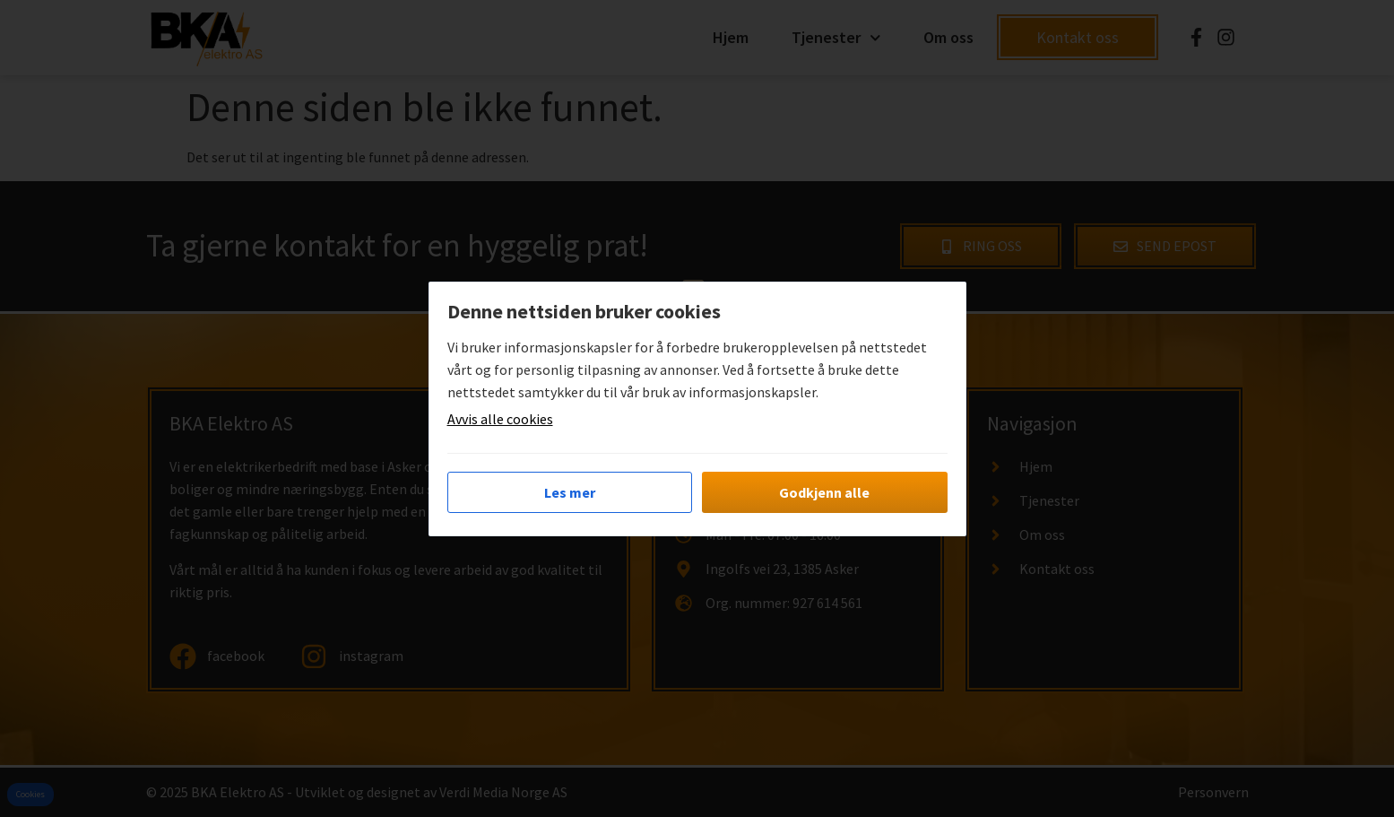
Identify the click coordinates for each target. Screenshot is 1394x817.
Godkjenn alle (824, 492)
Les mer (569, 492)
